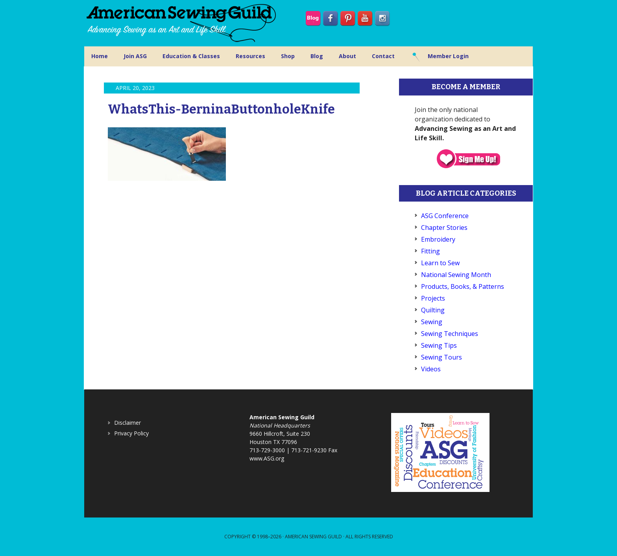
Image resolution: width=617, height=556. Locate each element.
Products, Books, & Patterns (462, 286)
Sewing (431, 321)
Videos (431, 369)
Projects (433, 298)
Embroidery (438, 239)
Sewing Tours (441, 357)
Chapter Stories (444, 227)
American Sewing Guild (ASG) (182, 23)
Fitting (430, 251)
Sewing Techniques (449, 333)
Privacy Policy (131, 433)
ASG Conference (445, 215)
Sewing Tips (439, 345)
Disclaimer (127, 422)
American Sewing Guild (313, 536)
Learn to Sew (440, 263)
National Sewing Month (456, 274)
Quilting (433, 310)
